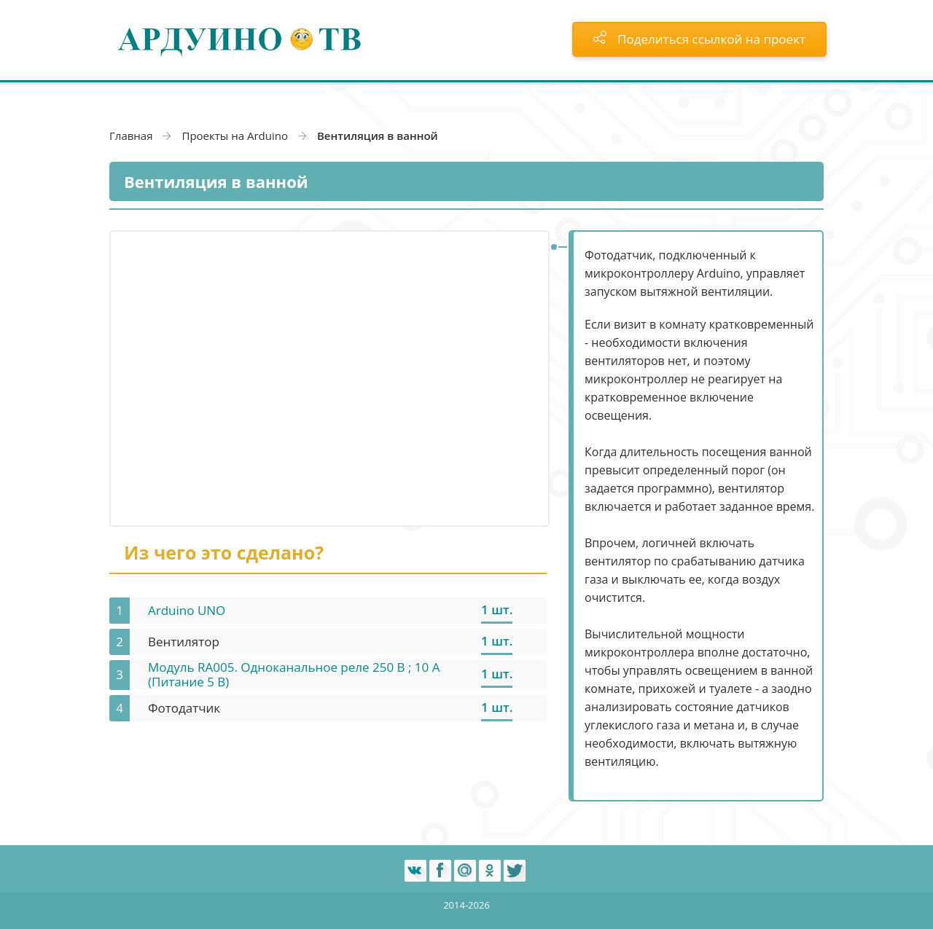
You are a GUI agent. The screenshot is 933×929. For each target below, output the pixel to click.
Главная (130, 135)
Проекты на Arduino (234, 135)
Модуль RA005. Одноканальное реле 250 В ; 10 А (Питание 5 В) (294, 674)
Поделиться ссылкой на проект (699, 39)
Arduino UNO (186, 610)
